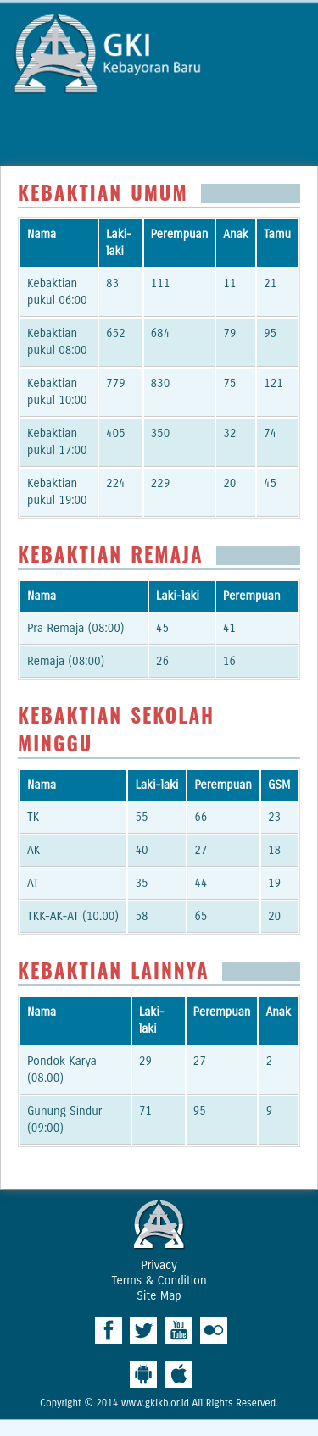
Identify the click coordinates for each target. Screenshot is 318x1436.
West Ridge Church (159, 1224)
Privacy (158, 1265)
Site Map (159, 1296)
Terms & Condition (158, 1280)
